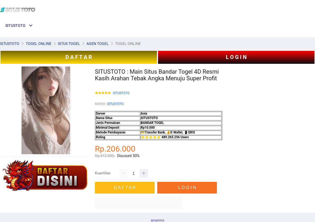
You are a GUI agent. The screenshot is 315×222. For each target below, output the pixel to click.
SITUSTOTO (121, 93)
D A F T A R (78, 57)
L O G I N (236, 57)
